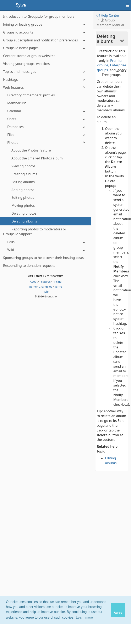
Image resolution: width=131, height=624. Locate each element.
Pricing (57, 281)
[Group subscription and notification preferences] (45, 40)
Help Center (108, 15)
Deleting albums (106, 38)
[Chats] (45, 119)
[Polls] (45, 242)
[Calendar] (45, 111)
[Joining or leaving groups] (45, 24)
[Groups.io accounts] (45, 32)
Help (46, 291)
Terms (58, 286)
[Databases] (45, 127)
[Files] (45, 135)
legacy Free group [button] (114, 72)
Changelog (46, 286)
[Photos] (45, 143)
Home (33, 286)
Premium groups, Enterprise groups (111, 65)
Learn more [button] (84, 617)
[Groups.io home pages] (45, 48)
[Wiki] (45, 250)
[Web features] (45, 87)
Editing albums (110, 460)
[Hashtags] (45, 80)
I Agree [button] (118, 610)
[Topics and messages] (45, 72)
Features (45, 281)
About (34, 281)
